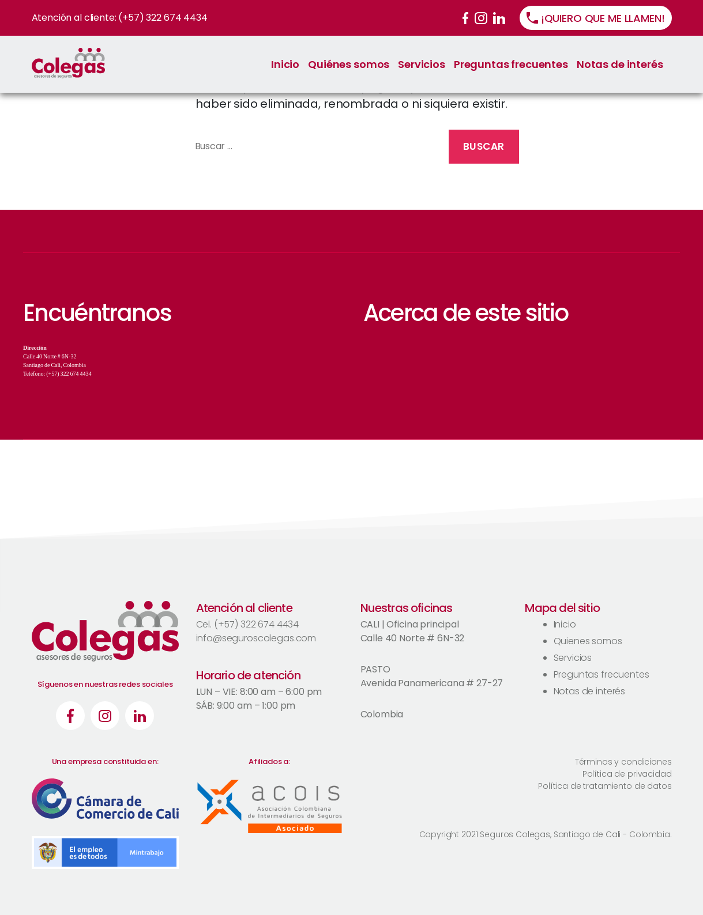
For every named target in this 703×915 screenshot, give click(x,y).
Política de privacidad (627, 774)
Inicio (285, 64)
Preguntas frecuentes (511, 64)
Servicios (421, 64)
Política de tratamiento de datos (604, 786)
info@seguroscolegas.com (256, 638)
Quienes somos (588, 641)
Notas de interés (620, 64)
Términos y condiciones (623, 761)
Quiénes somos (348, 64)
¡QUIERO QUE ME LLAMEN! (603, 18)
